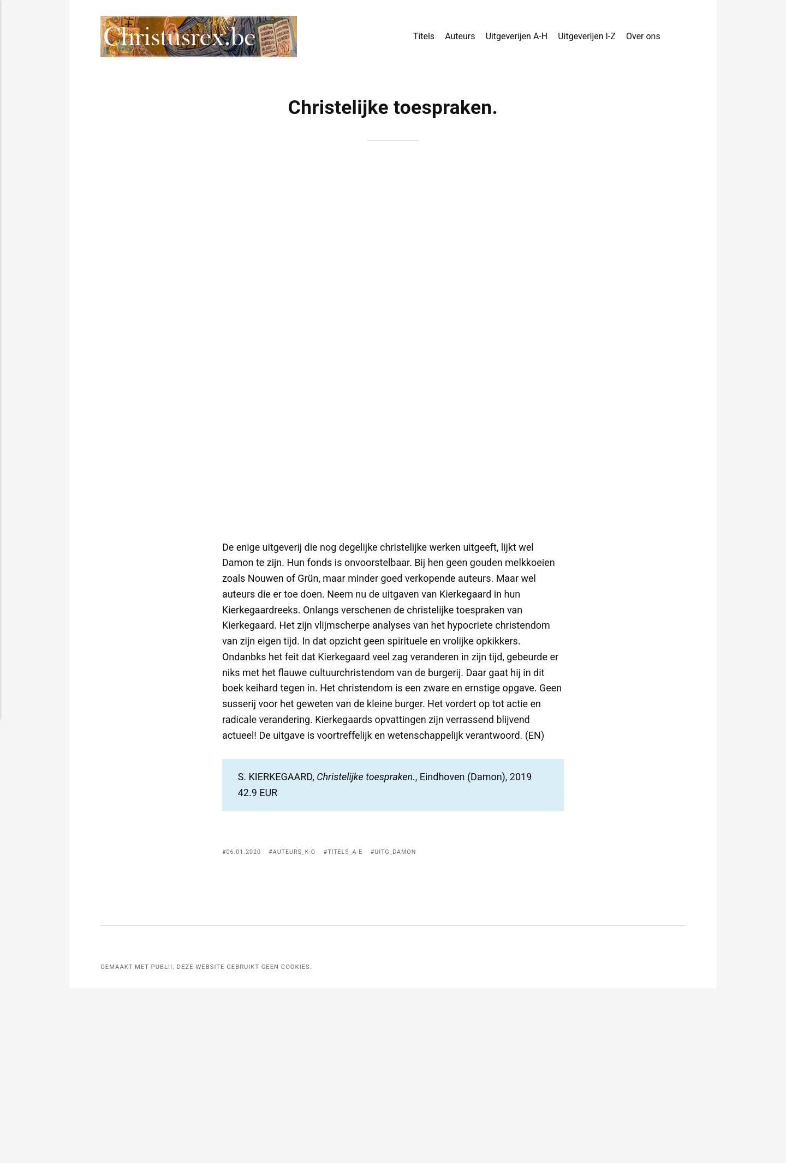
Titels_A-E (350, 1025)
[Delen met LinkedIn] (542, 1027)
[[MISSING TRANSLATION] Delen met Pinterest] (528, 1027)
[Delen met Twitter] (514, 1027)
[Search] (681, 37)
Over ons (644, 37)
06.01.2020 (245, 1025)
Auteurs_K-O (297, 1025)
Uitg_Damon (403, 1025)
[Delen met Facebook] (499, 1027)
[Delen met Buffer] (557, 1027)
